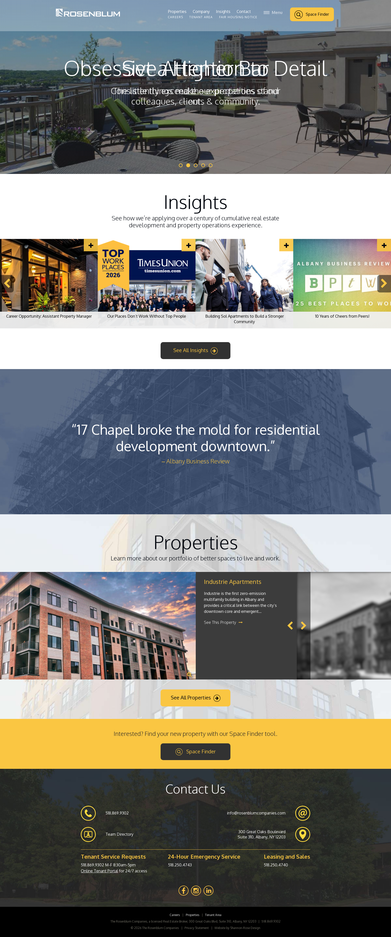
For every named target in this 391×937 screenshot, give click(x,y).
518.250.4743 (180, 864)
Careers (175, 17)
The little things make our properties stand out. (196, 95)
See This (223, 622)
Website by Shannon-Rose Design (237, 928)
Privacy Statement (197, 928)
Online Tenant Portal (99, 870)
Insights (223, 11)
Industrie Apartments (232, 581)
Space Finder (311, 14)
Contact (244, 11)
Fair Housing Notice (238, 17)
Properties (177, 11)
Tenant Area (201, 17)
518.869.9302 (92, 864)
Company (201, 11)
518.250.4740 (276, 864)
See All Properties (195, 698)
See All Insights (195, 350)
